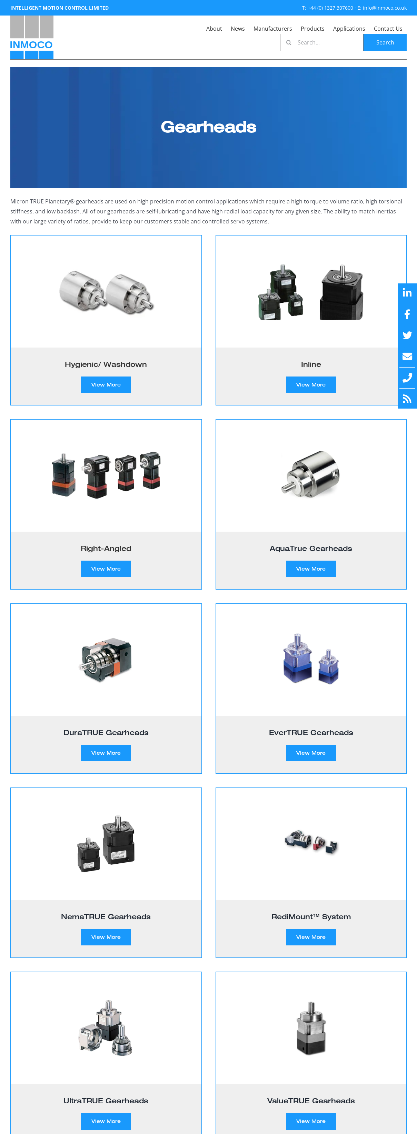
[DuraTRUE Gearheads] (106, 660)
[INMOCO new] (31, 18)
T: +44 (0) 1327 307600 (327, 7)
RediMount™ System (311, 916)
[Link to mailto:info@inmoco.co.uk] (407, 356)
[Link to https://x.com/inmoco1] (407, 335)
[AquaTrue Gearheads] (311, 476)
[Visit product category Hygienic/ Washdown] (106, 320)
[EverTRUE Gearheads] (311, 660)
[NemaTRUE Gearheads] (106, 844)
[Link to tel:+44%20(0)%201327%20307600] (407, 378)
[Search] (288, 42)
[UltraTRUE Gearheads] (106, 1028)
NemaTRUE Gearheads (106, 916)
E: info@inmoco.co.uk (382, 7)
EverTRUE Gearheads (311, 732)
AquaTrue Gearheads (311, 548)
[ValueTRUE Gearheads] (311, 1028)
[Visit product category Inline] (311, 320)
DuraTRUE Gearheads (106, 732)
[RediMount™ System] (311, 844)
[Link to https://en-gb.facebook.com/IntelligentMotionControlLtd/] (407, 314)
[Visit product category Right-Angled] (106, 504)
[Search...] (322, 42)
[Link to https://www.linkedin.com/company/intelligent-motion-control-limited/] (407, 293)
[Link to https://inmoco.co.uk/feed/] (407, 399)
